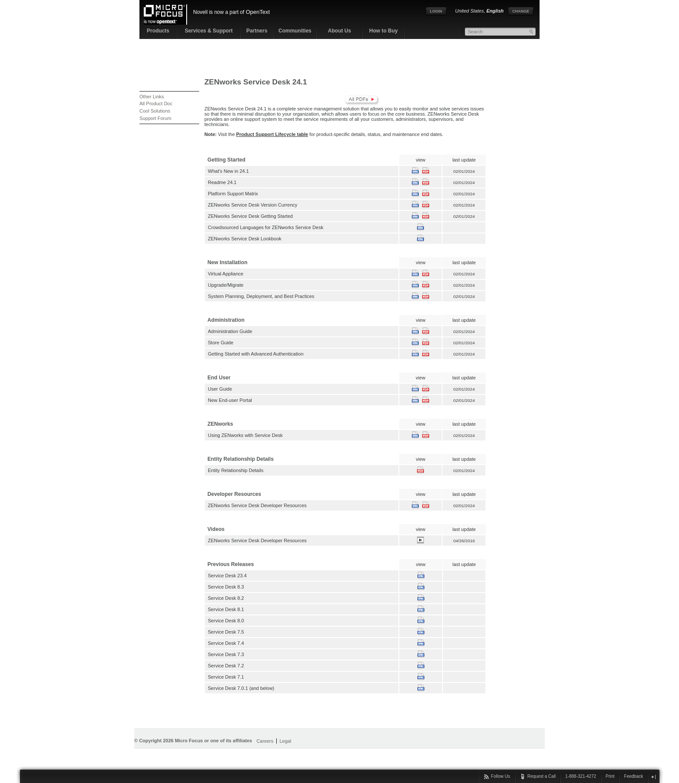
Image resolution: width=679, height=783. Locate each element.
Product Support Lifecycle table (272, 134)
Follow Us (500, 776)
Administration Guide (230, 331)
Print (610, 776)
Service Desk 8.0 (226, 620)
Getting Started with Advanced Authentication (256, 353)
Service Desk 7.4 (226, 643)
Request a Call (541, 776)
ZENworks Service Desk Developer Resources (257, 505)
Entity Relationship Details (235, 470)
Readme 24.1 (222, 182)
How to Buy (383, 31)
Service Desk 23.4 (227, 575)
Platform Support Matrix (233, 193)
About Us (339, 31)
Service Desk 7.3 (226, 654)
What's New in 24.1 (228, 171)
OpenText (258, 12)
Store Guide (220, 342)
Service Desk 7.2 (226, 665)
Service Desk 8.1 (226, 609)
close (653, 777)
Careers (264, 741)
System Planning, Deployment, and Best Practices (261, 296)
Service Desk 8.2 (226, 598)
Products (158, 31)
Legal (285, 741)
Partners (257, 31)
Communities (294, 31)
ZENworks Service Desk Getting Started (250, 216)
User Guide (220, 389)
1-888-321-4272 (580, 776)
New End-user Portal (230, 400)
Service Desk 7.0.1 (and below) (241, 688)
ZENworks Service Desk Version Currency (252, 204)
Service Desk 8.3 (226, 586)
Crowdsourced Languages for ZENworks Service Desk (265, 227)
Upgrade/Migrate (225, 285)
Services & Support (209, 31)
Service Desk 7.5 (226, 631)
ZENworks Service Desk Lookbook (244, 238)
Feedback (633, 776)
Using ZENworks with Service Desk (245, 435)
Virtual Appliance (225, 273)
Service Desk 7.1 (226, 676)
